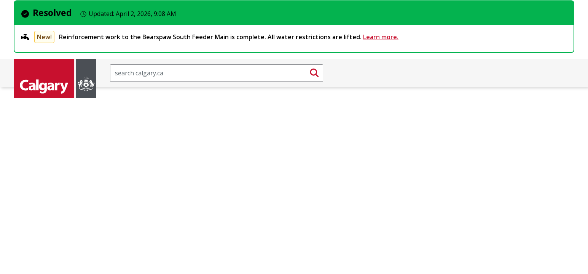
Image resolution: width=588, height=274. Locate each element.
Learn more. (380, 37)
